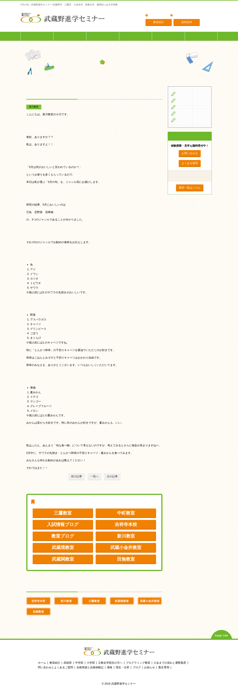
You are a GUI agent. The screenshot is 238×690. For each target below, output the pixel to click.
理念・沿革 (181, 15)
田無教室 (126, 559)
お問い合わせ (190, 153)
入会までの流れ (168, 36)
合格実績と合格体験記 (90, 667)
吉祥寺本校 (126, 524)
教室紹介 (158, 22)
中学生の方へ (70, 36)
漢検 (109, 667)
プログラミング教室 (138, 662)
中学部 (79, 662)
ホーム (42, 662)
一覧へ (94, 476)
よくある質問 (157, 15)
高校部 (68, 662)
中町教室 (126, 512)
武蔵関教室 (63, 559)
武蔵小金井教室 (125, 547)
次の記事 (112, 476)
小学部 (91, 662)
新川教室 (33, 106)
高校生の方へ (103, 36)
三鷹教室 (63, 512)
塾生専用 (201, 36)
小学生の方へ (37, 36)
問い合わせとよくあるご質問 (55, 667)
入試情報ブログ (63, 524)
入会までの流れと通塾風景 (170, 662)
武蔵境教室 (63, 547)
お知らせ (149, 667)
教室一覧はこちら (190, 187)
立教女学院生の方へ (135, 36)
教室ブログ (62, 536)
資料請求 (186, 22)
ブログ (182, 119)
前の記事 (76, 476)
